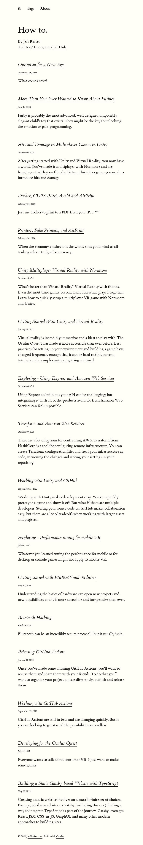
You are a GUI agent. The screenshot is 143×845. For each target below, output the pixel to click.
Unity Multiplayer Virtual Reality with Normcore (62, 270)
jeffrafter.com (35, 836)
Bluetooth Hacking (34, 618)
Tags (30, 8)
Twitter (24, 47)
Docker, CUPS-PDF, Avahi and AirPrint (56, 196)
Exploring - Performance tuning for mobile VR (59, 538)
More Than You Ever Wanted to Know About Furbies (66, 99)
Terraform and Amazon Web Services (51, 424)
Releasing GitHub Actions (41, 652)
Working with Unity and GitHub (47, 481)
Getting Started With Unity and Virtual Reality (60, 321)
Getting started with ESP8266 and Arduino (57, 577)
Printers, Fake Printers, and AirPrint (51, 230)
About (45, 8)
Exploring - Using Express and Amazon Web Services (66, 378)
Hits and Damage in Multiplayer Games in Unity (62, 145)
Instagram (42, 47)
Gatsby (60, 836)
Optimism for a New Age (40, 65)
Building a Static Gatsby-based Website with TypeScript (68, 783)
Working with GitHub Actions (45, 703)
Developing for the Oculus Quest (47, 743)
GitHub (59, 47)
